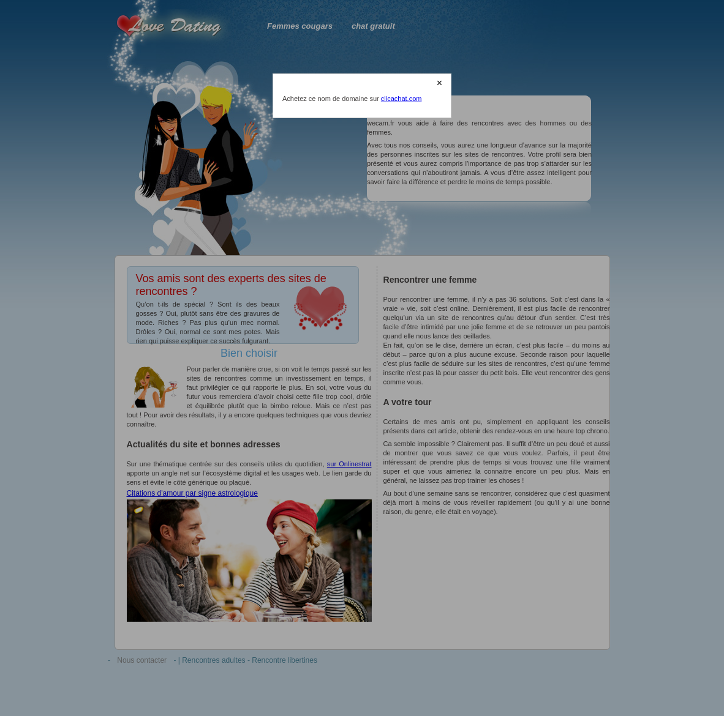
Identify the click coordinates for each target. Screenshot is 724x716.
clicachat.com (401, 98)
